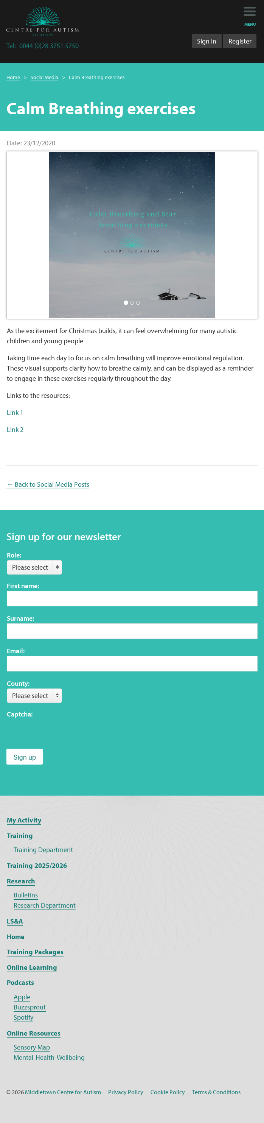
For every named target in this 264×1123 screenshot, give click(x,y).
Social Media (44, 77)
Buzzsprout (30, 1007)
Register (240, 41)
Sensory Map (32, 1047)
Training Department (43, 849)
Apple (22, 996)
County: (18, 683)
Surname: (20, 618)
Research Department (45, 905)
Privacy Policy (125, 1092)
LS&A (15, 921)
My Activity (24, 820)
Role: (14, 555)
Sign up (24, 757)
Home (13, 77)
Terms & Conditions (216, 1092)
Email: (16, 650)
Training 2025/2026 (37, 865)
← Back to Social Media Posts (47, 484)
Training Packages (35, 951)
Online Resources (34, 1033)
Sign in (206, 41)
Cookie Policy (168, 1092)
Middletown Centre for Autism (63, 1092)
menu (250, 24)
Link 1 (15, 412)
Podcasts (20, 982)
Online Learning (32, 967)
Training (20, 835)
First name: (23, 585)
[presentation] (64, 734)
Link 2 (16, 429)
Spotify (23, 1017)
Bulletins (26, 895)
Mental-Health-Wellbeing (49, 1057)
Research (21, 881)
